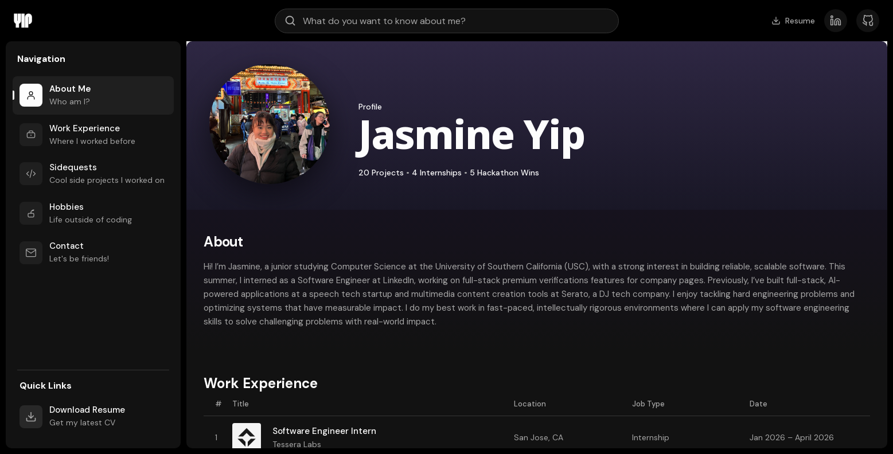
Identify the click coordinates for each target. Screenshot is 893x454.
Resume (793, 20)
